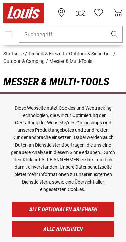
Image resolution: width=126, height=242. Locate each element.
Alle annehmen (63, 229)
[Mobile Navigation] (8, 34)
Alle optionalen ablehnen (63, 209)
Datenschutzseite (93, 167)
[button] (115, 34)
